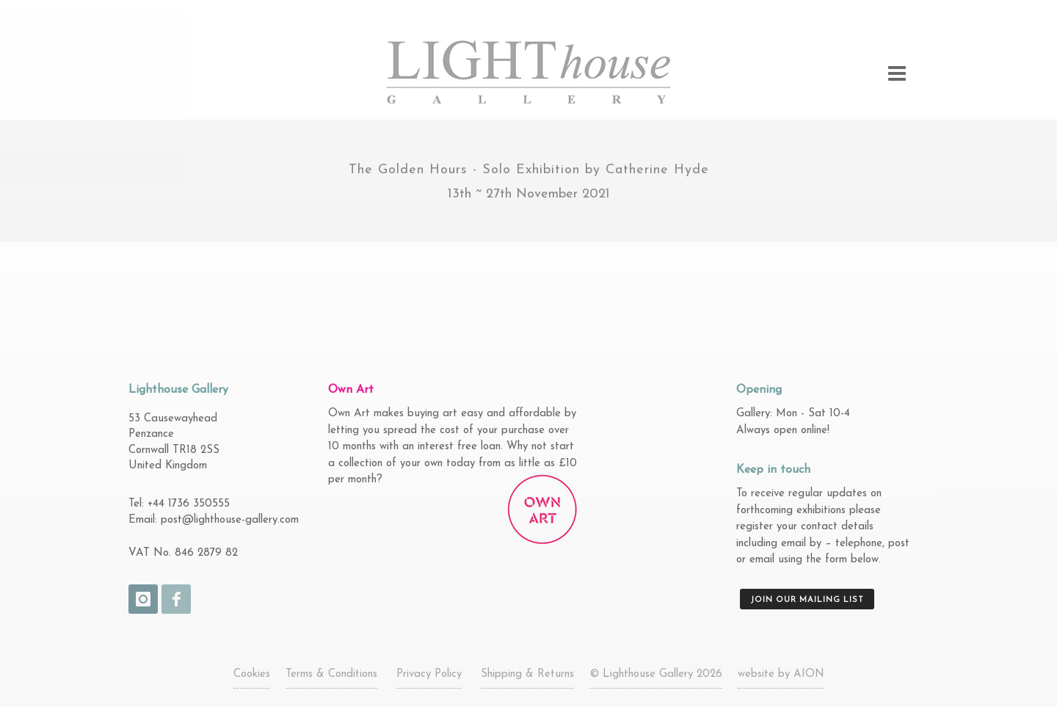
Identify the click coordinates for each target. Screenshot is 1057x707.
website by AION (781, 674)
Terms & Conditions (331, 674)
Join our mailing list (807, 600)
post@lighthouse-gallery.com (230, 520)
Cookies (251, 674)
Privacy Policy (429, 674)
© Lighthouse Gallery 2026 (655, 674)
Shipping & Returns (527, 674)
